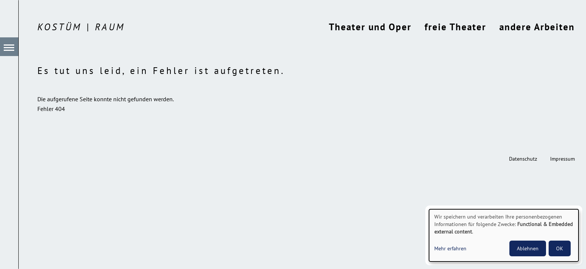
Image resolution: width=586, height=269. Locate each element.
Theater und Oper (370, 27)
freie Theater (455, 27)
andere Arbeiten (537, 27)
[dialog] (504, 235)
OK (559, 248)
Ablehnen (528, 248)
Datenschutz (523, 158)
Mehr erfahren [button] (450, 248)
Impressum (562, 158)
